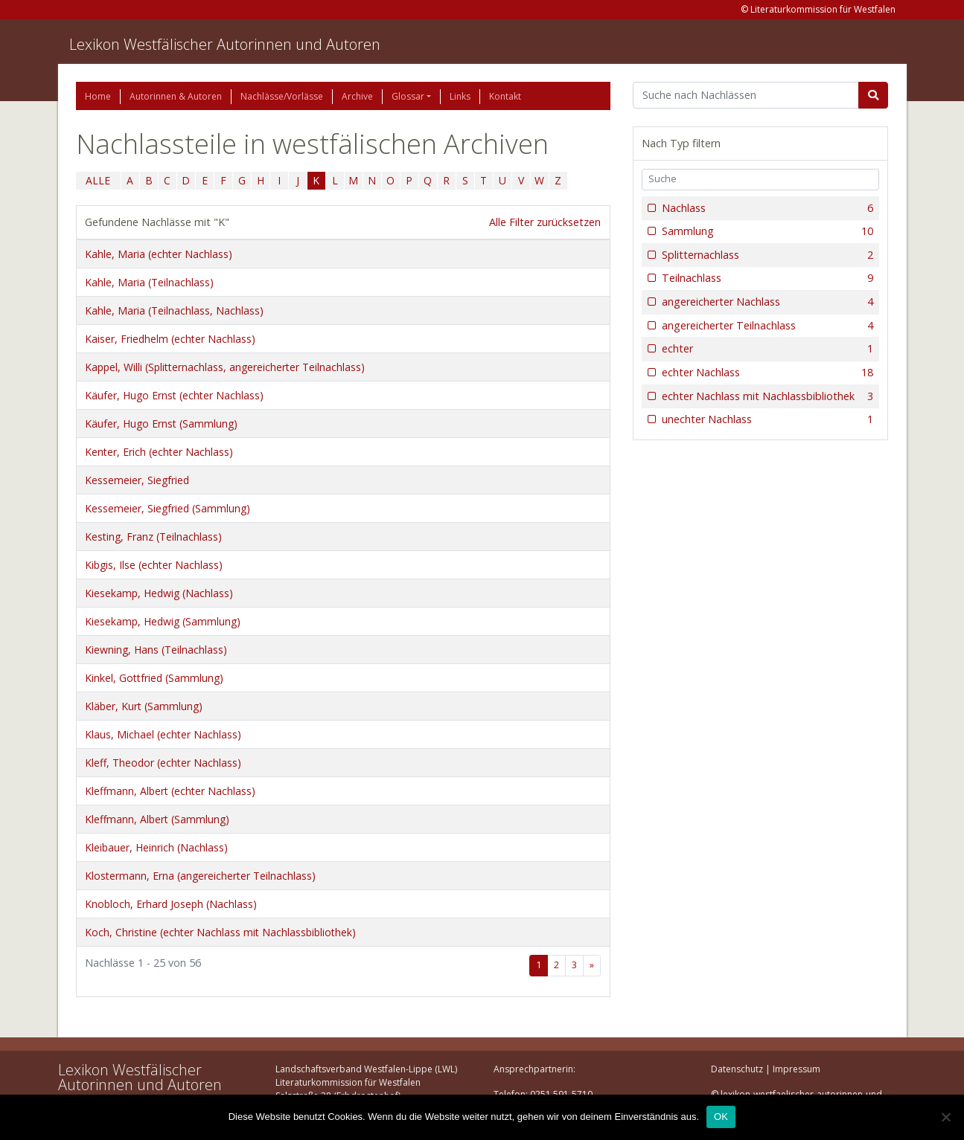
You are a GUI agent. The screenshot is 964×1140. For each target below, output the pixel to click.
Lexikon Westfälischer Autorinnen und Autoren (224, 44)
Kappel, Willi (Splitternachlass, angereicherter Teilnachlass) (225, 367)
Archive (357, 96)
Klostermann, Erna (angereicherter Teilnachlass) (200, 876)
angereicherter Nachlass (766, 302)
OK (721, 1116)
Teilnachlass (766, 278)
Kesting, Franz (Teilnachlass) (153, 536)
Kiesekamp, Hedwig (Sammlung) (162, 621)
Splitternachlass (766, 255)
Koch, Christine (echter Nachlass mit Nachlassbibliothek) (220, 932)
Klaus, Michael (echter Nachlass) (163, 734)
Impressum (796, 1069)
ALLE (98, 180)
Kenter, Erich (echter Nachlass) (159, 452)
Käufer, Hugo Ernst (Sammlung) (161, 423)
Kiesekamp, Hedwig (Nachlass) (159, 593)
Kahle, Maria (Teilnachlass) (149, 282)
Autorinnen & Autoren (176, 96)
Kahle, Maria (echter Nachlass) (158, 254)
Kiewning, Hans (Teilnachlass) (156, 650)
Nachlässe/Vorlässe (281, 96)
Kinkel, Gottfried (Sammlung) (154, 678)
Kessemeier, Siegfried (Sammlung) (167, 508)
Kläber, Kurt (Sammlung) (143, 706)
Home (98, 96)
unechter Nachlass (766, 419)
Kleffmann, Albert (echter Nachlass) (170, 791)
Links (460, 96)
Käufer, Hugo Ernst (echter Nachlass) (174, 395)
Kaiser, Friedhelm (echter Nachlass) (170, 339)
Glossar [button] (408, 96)
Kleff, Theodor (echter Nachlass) (163, 763)
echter (766, 349)
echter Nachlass (766, 372)
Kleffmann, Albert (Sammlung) (157, 819)
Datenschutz (737, 1069)
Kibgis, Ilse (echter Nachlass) (154, 565)
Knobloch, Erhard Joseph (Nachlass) (171, 904)
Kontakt (505, 96)
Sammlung (766, 231)
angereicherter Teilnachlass (766, 326)
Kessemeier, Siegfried (137, 480)
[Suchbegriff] (746, 95)
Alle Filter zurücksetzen (545, 222)
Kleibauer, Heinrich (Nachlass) (156, 847)
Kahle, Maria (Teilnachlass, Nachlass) (174, 310)
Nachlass (766, 208)
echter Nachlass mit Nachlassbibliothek (766, 396)
